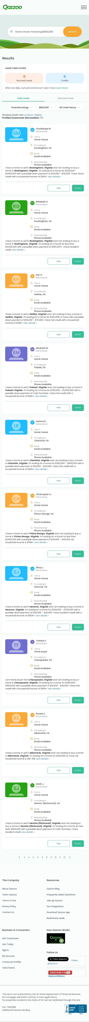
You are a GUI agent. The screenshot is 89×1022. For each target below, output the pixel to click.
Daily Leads (23, 98)
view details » (54, 239)
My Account (8, 956)
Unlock (78, 251)
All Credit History (67, 107)
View (58, 251)
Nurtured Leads (24, 80)
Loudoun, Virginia (32, 114)
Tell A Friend (8, 967)
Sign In (5, 950)
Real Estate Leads (56, 918)
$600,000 (44, 107)
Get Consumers (10, 938)
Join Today (7, 944)
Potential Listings (20, 107)
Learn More (62, 87)
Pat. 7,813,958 (9, 1007)
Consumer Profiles (11, 961)
